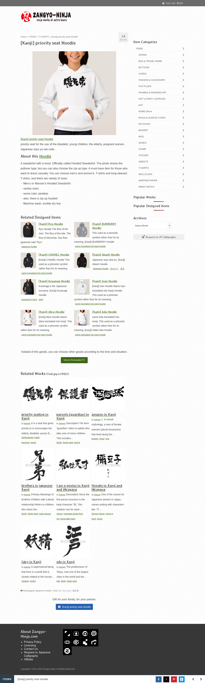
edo (58, 581)
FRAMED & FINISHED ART (152, 92)
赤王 (122, 268)
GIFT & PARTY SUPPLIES (152, 99)
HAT (141, 105)
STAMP (142, 149)
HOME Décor (145, 111)
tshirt (41, 299)
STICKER (143, 155)
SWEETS (143, 161)
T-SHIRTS (144, 168)
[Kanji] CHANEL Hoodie (54, 254)
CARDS (143, 73)
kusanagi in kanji (29, 299)
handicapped (27, 437)
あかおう (114, 268)
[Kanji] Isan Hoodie (104, 281)
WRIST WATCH (146, 186)
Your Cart (172, 3)
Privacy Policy (32, 641)
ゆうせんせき (65, 590)
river (107, 439)
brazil (101, 439)
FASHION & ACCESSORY (152, 80)
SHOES (143, 142)
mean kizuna (45, 514)
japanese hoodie (29, 246)
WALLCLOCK (146, 174)
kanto (63, 581)
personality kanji (67, 519)
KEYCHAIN (144, 124)
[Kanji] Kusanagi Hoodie (54, 281)
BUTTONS (144, 67)
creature (25, 581)
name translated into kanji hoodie (90, 246)
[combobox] (152, 225)
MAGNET (143, 130)
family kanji (68, 442)
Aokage (27, 423)
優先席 (76, 590)
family (59, 442)
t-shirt (55, 590)
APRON (143, 55)
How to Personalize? (73, 360)
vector (33, 442)
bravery (95, 439)
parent (77, 442)
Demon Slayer (98, 514)
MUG (141, 136)
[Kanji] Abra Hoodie (51, 311)
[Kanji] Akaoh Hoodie (106, 254)
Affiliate (28, 659)
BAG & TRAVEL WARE (150, 61)
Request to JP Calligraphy (159, 237)
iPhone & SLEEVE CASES (152, 117)
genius (59, 514)
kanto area (72, 581)
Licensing (30, 645)
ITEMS (139, 48)
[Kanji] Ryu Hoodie (51, 223)
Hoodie (45, 156)
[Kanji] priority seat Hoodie (37, 139)
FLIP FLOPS (145, 86)
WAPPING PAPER (148, 180)
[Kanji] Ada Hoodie (104, 311)
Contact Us (31, 648)
